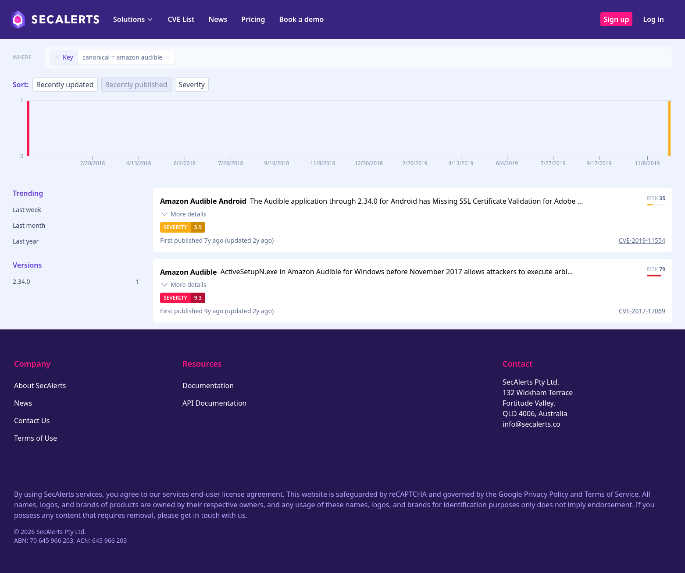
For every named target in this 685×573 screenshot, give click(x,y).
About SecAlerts (40, 385)
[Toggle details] (183, 214)
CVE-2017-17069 (642, 311)
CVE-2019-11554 (642, 240)
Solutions (133, 19)
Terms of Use (35, 438)
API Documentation (214, 403)
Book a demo (301, 19)
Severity (192, 84)
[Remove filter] (57, 57)
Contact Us (32, 420)
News (217, 19)
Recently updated (65, 84)
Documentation (208, 385)
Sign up (616, 19)
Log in (653, 19)
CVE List (181, 19)
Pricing (253, 19)
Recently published (136, 84)
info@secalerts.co (531, 424)
